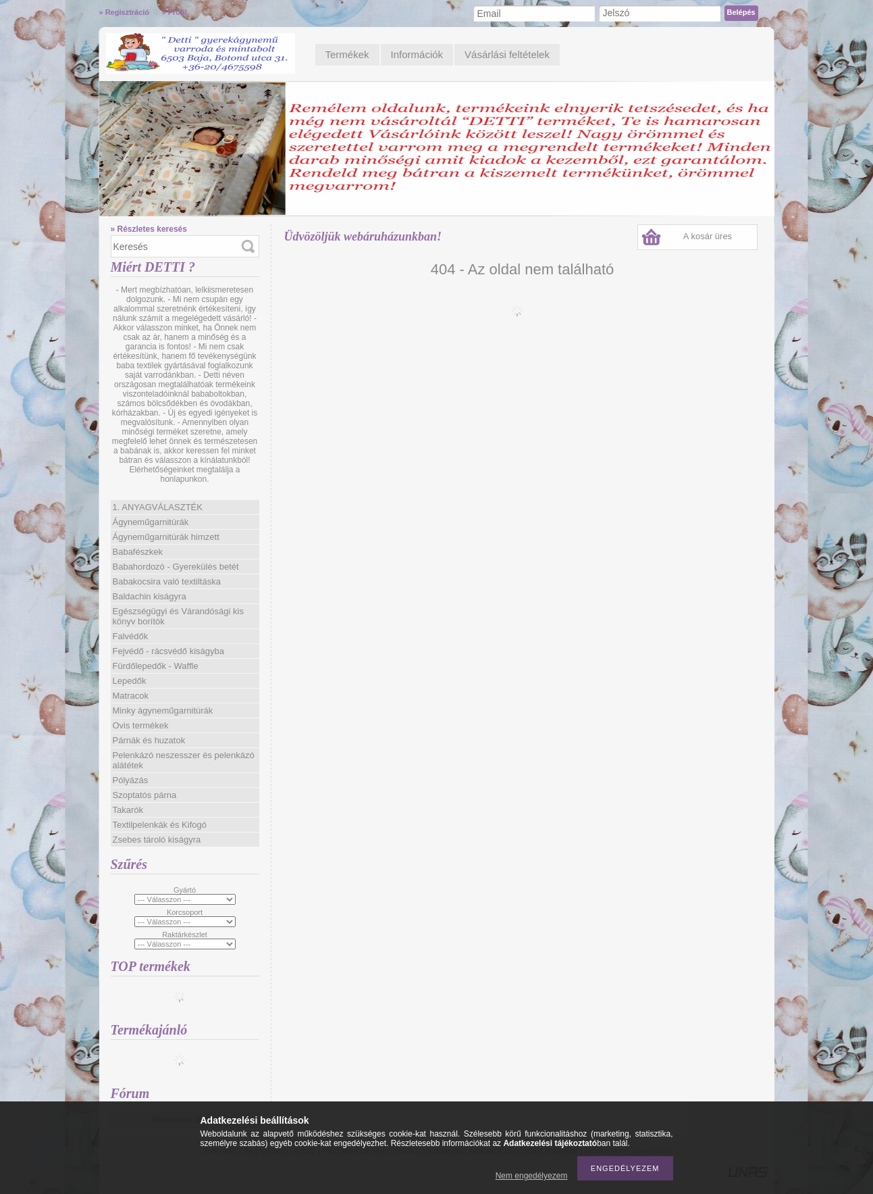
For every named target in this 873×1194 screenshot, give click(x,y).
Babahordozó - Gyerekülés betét (176, 567)
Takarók (128, 810)
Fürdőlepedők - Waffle (156, 666)
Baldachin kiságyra (149, 596)
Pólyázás (131, 780)
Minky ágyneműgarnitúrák (163, 710)
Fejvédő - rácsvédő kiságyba (168, 651)
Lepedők (130, 681)
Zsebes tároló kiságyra (157, 840)
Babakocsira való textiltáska (167, 581)
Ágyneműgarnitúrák (151, 522)
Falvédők (131, 636)
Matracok (131, 696)
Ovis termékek (141, 725)
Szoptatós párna (145, 795)
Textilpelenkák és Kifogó (160, 825)
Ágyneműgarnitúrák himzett (166, 537)
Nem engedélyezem (532, 1175)
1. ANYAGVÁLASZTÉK (158, 507)
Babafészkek (138, 552)
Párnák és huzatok (149, 740)
